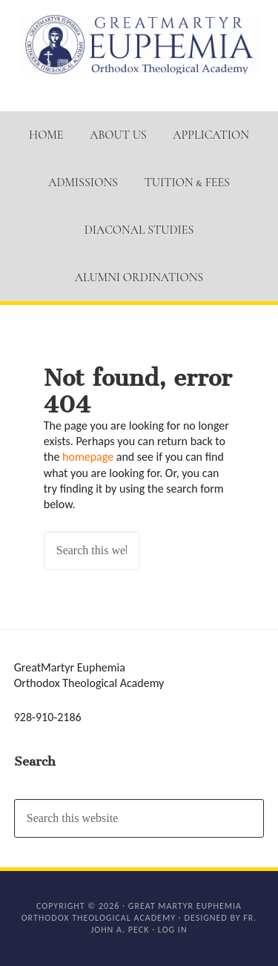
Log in (173, 929)
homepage (87, 457)
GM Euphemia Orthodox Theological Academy (139, 44)
